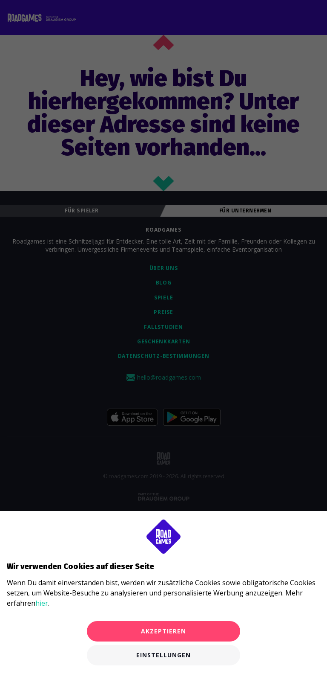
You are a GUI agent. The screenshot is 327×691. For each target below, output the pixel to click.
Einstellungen (163, 655)
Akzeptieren (163, 631)
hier (41, 603)
